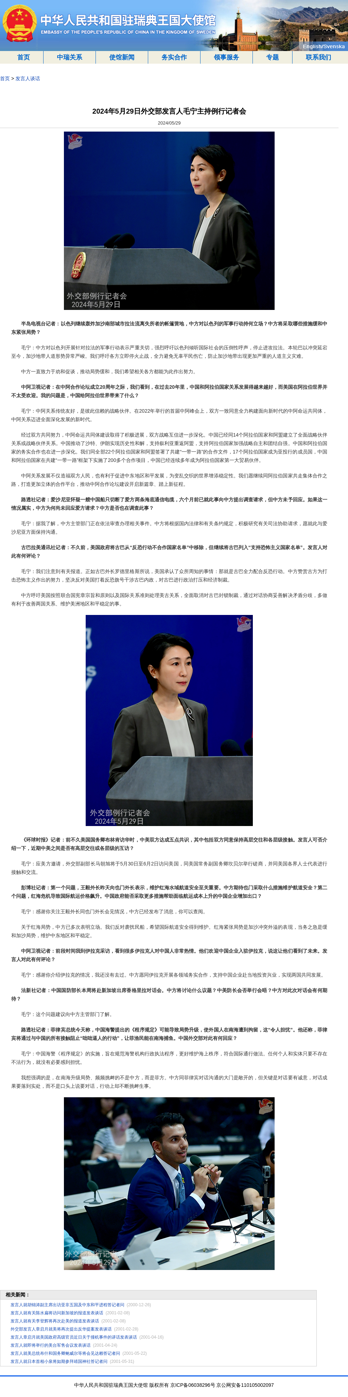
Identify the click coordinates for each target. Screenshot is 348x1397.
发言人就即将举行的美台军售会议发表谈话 (51, 1345)
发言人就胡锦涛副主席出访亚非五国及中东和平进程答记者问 (67, 1304)
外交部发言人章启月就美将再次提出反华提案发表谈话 (61, 1329)
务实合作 (174, 57)
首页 (23, 57)
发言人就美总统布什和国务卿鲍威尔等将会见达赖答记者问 (65, 1353)
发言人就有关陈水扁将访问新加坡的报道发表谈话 (57, 1312)
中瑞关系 (69, 57)
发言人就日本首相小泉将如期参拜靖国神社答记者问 (59, 1361)
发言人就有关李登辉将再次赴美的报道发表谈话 (55, 1321)
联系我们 (318, 57)
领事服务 (226, 57)
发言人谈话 (27, 78)
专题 (272, 57)
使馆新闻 (121, 57)
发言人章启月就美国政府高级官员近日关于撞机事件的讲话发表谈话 (74, 1337)
